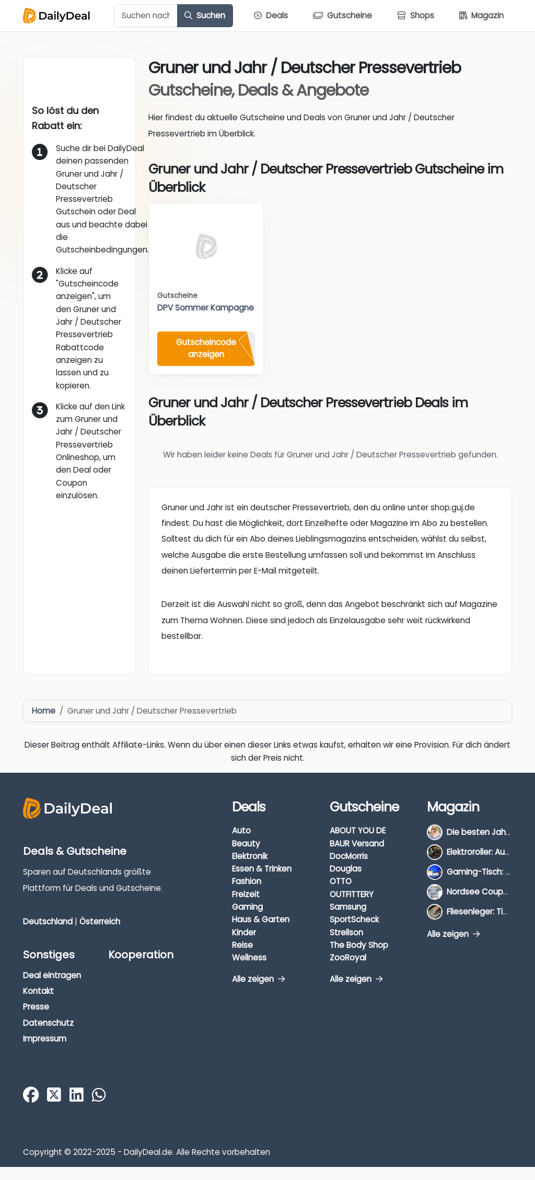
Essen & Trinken (262, 868)
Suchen (204, 15)
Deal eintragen (52, 975)
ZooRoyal (348, 957)
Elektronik (250, 856)
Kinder (244, 932)
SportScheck (354, 919)
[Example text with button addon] (146, 15)
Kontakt (38, 991)
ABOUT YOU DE (358, 830)
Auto (241, 830)
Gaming (247, 906)
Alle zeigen (258, 978)
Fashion (246, 881)
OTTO (341, 881)
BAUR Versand (357, 843)
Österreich (99, 921)
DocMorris (349, 856)
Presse (36, 1006)
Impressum (44, 1038)
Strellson (346, 932)
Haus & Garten (260, 919)
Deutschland (48, 921)
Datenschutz (48, 1022)
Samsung (348, 906)
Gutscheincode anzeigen (206, 348)
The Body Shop (359, 945)
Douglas (346, 868)
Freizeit (246, 894)
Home (43, 710)
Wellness (249, 957)
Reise (242, 945)
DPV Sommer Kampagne (205, 307)
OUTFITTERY (352, 894)
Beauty (246, 843)
